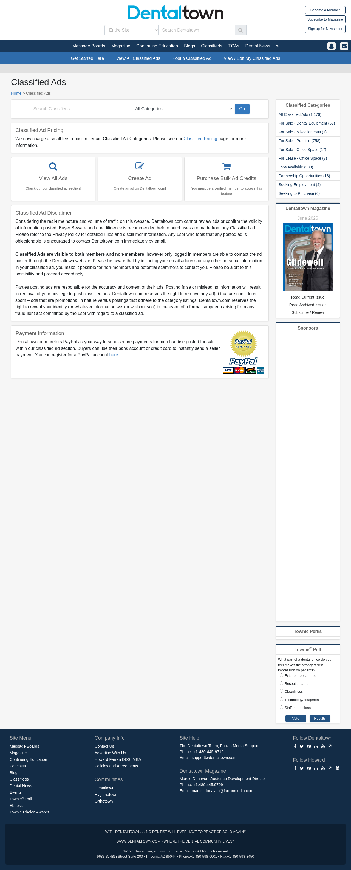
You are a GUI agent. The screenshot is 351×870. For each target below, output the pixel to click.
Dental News (21, 786)
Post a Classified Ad (191, 58)
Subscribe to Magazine (325, 19)
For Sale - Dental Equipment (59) (307, 123)
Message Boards (24, 746)
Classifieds (19, 779)
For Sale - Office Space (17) (302, 149)
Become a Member (325, 10)
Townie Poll (21, 798)
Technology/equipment (302, 700)
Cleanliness (294, 691)
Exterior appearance (300, 676)
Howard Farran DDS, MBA (118, 759)
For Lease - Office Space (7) (303, 158)
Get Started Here (87, 58)
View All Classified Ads (138, 58)
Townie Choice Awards (29, 812)
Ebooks (16, 805)
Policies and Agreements (116, 766)
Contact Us (104, 746)
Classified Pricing (200, 138)
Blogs (14, 772)
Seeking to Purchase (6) (299, 193)
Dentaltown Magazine (307, 208)
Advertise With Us (110, 753)
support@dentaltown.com (214, 757)
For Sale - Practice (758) (300, 141)
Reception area (296, 684)
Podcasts (18, 766)
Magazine (18, 753)
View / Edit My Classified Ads (252, 58)
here (113, 355)
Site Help (189, 738)
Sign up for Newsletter (325, 29)
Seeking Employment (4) (300, 184)
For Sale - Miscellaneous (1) (303, 132)
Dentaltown (104, 788)
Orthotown (104, 801)
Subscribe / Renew (308, 312)
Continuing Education (28, 759)
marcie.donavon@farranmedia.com (222, 791)
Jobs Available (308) (296, 167)
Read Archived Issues (307, 305)
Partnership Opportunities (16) (304, 176)
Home (16, 93)
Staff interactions (298, 708)
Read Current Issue (307, 297)
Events (16, 792)
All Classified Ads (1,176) (300, 114)
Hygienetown (106, 794)
